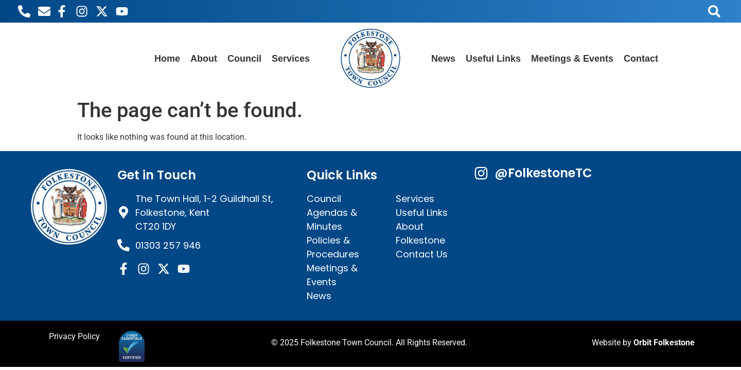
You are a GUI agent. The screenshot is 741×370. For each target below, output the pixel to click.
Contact (641, 58)
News (443, 58)
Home (167, 58)
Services (291, 58)
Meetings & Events (572, 58)
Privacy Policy (74, 336)
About (203, 58)
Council (244, 58)
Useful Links (493, 58)
